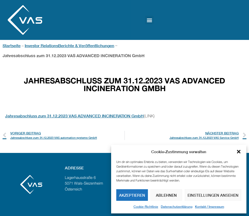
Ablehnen (166, 195)
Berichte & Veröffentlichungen (86, 45)
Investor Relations (41, 45)
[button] (238, 151)
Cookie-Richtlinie (146, 207)
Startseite (12, 45)
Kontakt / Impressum (209, 207)
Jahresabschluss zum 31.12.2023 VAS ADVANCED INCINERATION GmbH (74, 115)
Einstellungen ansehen (213, 195)
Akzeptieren (132, 195)
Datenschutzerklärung (176, 207)
